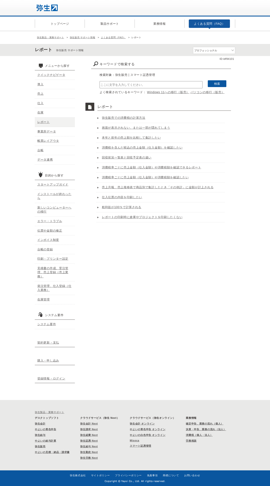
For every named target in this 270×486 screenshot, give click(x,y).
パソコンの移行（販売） (207, 92)
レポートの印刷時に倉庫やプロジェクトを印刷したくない (142, 217)
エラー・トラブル (49, 221)
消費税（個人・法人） (199, 435)
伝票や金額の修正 (49, 230)
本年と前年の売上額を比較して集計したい (131, 137)
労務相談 (191, 440)
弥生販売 (40, 446)
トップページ (60, 23)
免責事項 (152, 475)
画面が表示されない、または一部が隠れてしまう (136, 127)
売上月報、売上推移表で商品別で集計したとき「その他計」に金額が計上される (157, 187)
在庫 (40, 112)
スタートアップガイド (52, 184)
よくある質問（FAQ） (209, 23)
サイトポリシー (100, 475)
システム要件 (46, 324)
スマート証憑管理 (140, 445)
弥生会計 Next (89, 423)
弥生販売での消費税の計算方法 (123, 117)
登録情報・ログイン (51, 378)
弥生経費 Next (89, 435)
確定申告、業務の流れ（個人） (204, 423)
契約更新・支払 (48, 342)
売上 (40, 93)
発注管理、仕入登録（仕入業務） (54, 288)
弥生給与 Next (89, 446)
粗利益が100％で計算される (121, 207)
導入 (40, 84)
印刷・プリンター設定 (52, 258)
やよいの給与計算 (45, 440)
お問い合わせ (192, 475)
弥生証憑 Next (89, 440)
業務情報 (159, 23)
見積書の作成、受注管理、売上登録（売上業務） (52, 272)
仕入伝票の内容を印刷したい (122, 197)
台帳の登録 (45, 249)
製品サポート (109, 23)
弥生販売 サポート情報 (82, 37)
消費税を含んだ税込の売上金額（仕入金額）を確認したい (142, 147)
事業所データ (46, 131)
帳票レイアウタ (48, 140)
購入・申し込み (48, 360)
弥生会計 (40, 423)
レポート (43, 122)
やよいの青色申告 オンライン (147, 429)
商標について (171, 475)
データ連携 (45, 159)
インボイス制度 (48, 240)
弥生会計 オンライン (142, 423)
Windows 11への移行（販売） (168, 92)
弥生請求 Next (89, 429)
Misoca (134, 440)
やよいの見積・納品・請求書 (52, 452)
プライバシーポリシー (128, 475)
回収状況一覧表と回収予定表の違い (126, 157)
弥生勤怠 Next (89, 452)
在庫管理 (43, 299)
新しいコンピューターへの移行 (54, 209)
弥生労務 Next (89, 457)
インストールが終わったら (54, 196)
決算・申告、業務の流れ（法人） (206, 429)
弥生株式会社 (78, 475)
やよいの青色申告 (45, 429)
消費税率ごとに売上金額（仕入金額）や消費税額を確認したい (145, 177)
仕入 (40, 103)
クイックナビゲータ (51, 74)
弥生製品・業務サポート (50, 37)
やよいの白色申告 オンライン (147, 435)
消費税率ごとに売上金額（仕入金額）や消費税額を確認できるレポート (151, 167)
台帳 (40, 150)
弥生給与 (40, 435)
